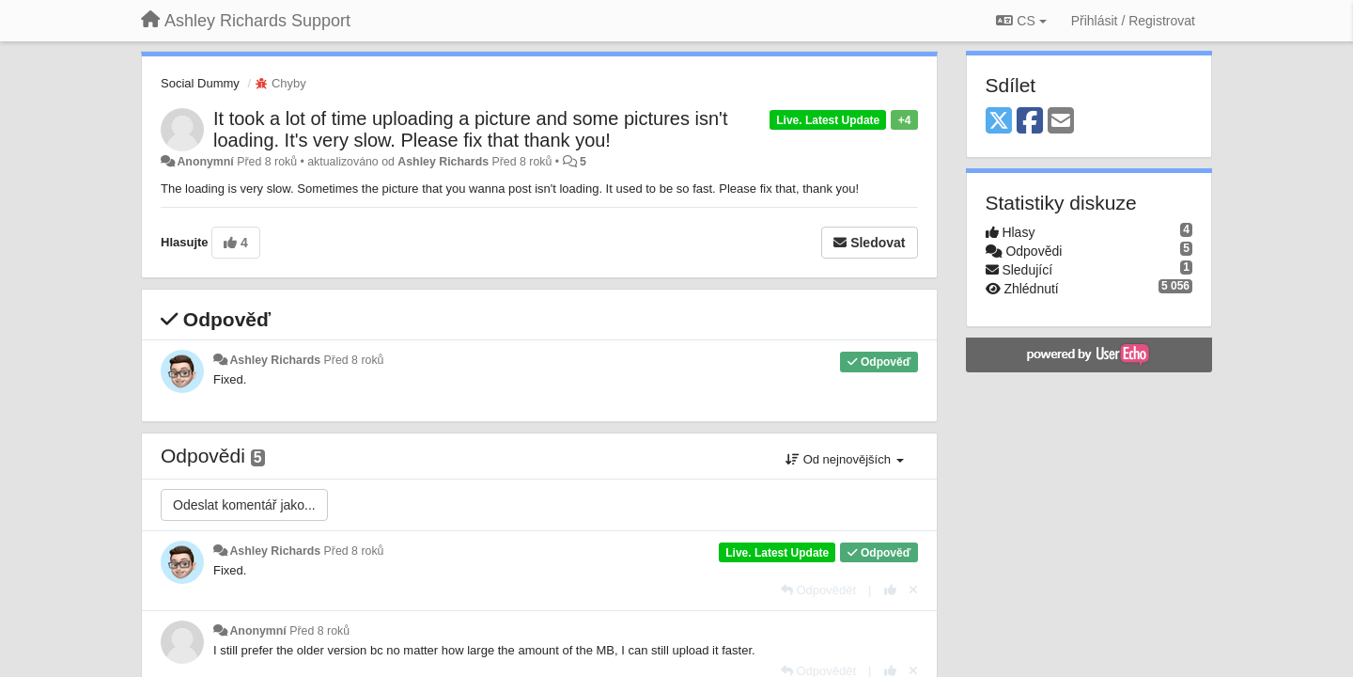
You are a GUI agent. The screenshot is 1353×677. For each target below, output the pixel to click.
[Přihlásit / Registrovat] (1133, 21)
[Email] (1061, 121)
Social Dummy (200, 83)
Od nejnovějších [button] (844, 459)
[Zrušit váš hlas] (913, 590)
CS (1021, 20)
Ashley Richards (443, 161)
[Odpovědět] (818, 590)
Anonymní (205, 161)
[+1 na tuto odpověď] (890, 590)
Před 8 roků (354, 360)
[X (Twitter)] (999, 121)
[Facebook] (1030, 121)
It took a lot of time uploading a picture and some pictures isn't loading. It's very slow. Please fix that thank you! (470, 129)
